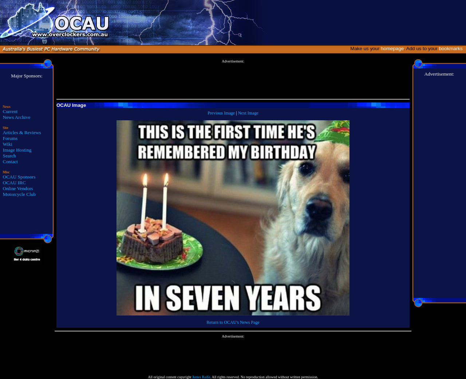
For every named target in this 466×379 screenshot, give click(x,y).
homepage (392, 48)
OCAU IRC (14, 182)
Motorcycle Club (19, 194)
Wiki (7, 144)
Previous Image (221, 113)
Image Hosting (17, 150)
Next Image (248, 113)
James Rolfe (201, 377)
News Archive (17, 117)
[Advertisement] (233, 79)
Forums (10, 138)
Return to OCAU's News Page (232, 322)
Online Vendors (18, 188)
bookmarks (452, 48)
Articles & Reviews (22, 132)
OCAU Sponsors (19, 177)
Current (10, 111)
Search (9, 155)
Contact (10, 161)
